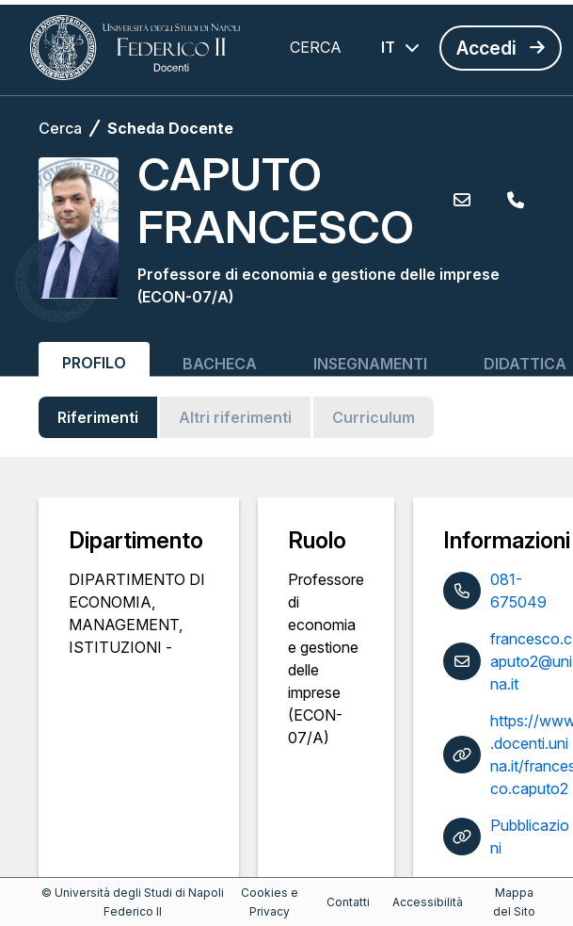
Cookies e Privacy (269, 901)
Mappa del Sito (514, 901)
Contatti (348, 902)
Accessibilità (427, 902)
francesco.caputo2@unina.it (531, 661)
